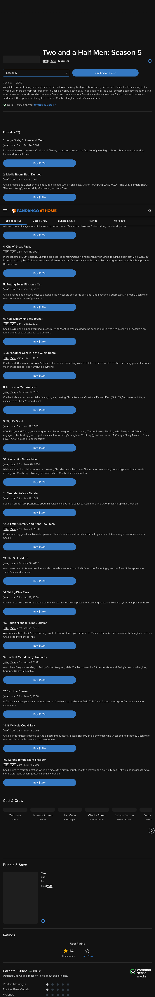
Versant (30, 968)
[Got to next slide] (151, 782)
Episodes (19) (13, 120)
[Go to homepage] (34, 5)
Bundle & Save (66, 120)
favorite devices (44, 104)
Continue (67, 991)
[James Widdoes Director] (42, 782)
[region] (77, 980)
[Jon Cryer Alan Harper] (70, 782)
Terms (70, 968)
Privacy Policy (123, 968)
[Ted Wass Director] (15, 782)
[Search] (150, 5)
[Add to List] (150, 61)
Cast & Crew (40, 120)
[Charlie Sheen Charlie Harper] (97, 782)
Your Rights (102, 971)
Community (68, 907)
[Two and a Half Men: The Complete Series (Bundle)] (48, 828)
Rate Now (87, 907)
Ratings (93, 120)
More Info (119, 120)
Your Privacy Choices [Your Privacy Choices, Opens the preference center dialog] (40, 991)
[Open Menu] (5, 5)
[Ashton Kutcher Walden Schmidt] (124, 782)
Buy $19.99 (112, 72)
